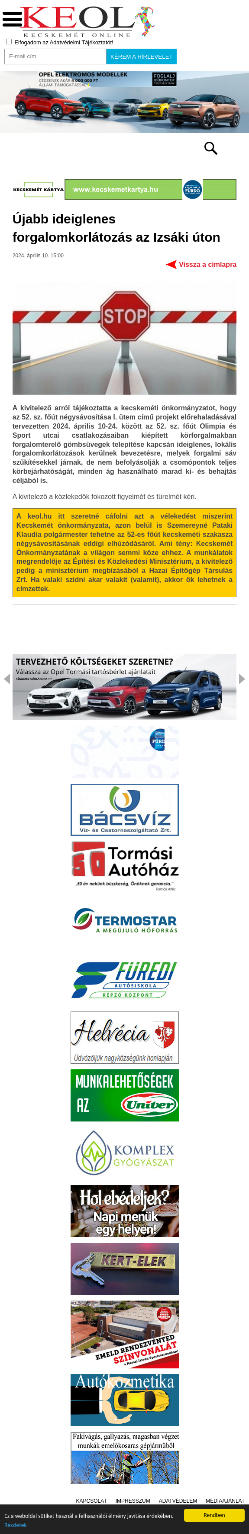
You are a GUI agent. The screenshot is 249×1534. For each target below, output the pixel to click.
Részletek (15, 1525)
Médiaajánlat (225, 1501)
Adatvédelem (178, 1501)
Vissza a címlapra (207, 264)
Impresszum (133, 1501)
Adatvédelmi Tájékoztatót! (81, 42)
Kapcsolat (91, 1501)
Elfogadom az (59, 42)
